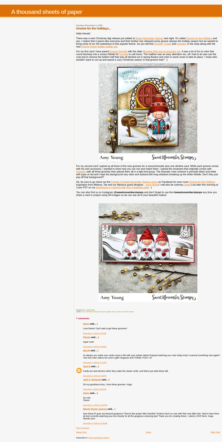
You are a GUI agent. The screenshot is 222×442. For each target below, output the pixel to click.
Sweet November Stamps (149, 38)
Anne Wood (152, 184)
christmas (89, 312)
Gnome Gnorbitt (118, 51)
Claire (86, 393)
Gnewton (182, 44)
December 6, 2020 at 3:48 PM (94, 347)
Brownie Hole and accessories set (161, 51)
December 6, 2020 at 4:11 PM (94, 362)
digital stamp (111, 312)
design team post (99, 312)
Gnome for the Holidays (199, 38)
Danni (86, 324)
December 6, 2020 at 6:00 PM (94, 389)
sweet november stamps (125, 312)
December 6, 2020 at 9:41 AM (94, 333)
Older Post (215, 432)
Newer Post (81, 432)
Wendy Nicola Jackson (95, 409)
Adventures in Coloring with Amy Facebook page (122, 187)
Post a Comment (82, 428)
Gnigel (167, 44)
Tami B (86, 366)
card (83, 312)
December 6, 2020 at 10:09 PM (95, 405)
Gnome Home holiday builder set (99, 46)
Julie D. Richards (92, 379)
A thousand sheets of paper (46, 11)
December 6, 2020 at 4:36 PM (94, 376)
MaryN (86, 350)
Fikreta (86, 337)
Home (148, 432)
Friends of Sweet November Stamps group (134, 182)
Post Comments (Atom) (98, 438)
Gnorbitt (158, 44)
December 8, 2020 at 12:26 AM (95, 423)
